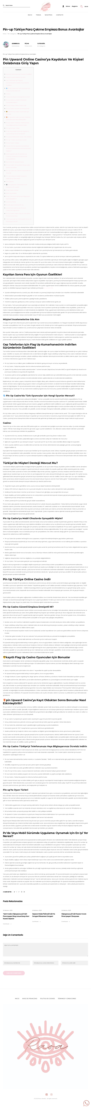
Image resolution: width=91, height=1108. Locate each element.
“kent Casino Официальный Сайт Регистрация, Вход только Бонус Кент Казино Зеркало (16, 916)
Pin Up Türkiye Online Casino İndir (16, 105)
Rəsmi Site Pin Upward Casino (15, 162)
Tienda (38, 15)
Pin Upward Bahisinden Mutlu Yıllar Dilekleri (18, 137)
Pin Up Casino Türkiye (12, 143)
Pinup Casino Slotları (12, 190)
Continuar (6, 924)
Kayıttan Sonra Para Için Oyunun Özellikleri (19, 74)
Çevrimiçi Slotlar (11, 202)
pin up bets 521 (48, 288)
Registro (75, 6)
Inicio (30, 15)
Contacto (59, 15)
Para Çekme (10, 182)
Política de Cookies (47, 998)
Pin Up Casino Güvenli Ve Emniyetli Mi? (17, 108)
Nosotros (48, 15)
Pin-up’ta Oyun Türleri (12, 128)
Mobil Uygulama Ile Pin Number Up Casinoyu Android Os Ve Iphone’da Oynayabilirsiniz (16, 156)
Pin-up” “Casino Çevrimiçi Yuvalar (16, 140)
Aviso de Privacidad (29, 998)
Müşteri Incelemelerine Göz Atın (15, 77)
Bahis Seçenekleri (11, 193)
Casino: (8, 94)
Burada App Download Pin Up (14, 205)
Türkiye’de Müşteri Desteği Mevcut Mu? (18, 97)
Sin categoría (41, 46)
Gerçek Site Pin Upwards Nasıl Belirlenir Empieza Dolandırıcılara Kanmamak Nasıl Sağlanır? (18, 148)
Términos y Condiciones (67, 998)
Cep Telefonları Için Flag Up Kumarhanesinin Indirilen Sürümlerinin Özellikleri (17, 83)
